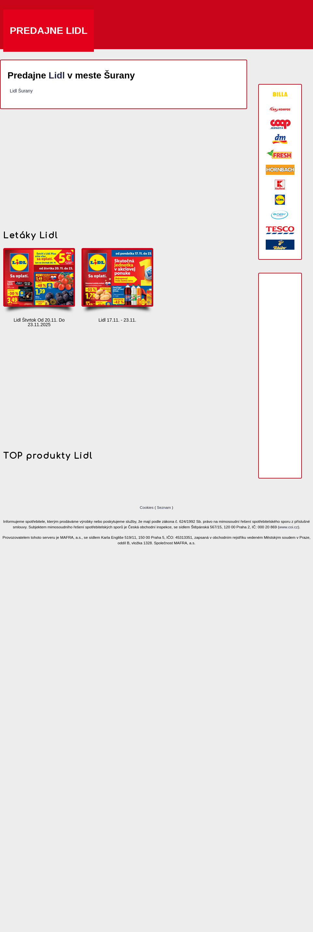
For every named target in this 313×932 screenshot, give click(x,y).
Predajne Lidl (48, 30)
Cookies (147, 507)
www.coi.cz (288, 527)
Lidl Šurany (21, 90)
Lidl (57, 75)
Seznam (164, 507)
